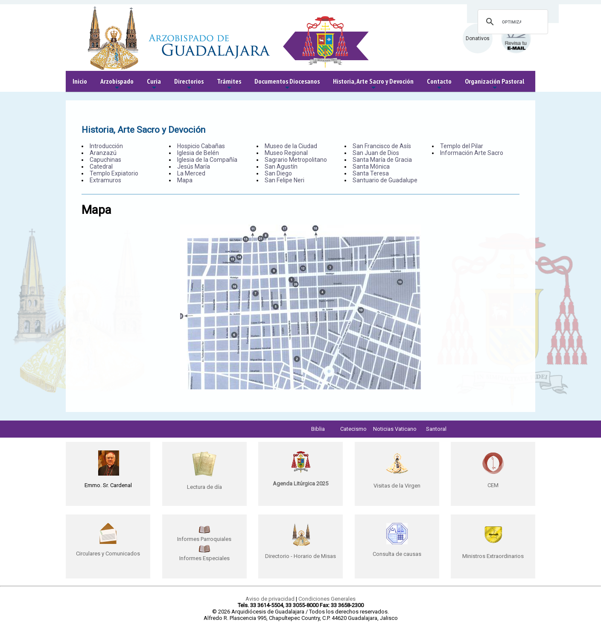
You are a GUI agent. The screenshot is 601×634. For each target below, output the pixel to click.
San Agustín (281, 166)
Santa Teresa (371, 173)
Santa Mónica (371, 166)
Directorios (189, 84)
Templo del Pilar (461, 146)
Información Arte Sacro (471, 152)
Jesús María (193, 166)
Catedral (101, 166)
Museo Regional (286, 152)
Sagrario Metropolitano (296, 159)
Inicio (80, 81)
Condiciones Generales (327, 599)
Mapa (185, 180)
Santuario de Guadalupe (385, 180)
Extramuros (105, 180)
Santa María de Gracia (382, 159)
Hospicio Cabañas (201, 146)
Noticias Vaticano (395, 429)
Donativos (478, 38)
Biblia (318, 429)
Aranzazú (103, 152)
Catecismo (353, 429)
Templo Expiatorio (114, 173)
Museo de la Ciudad (291, 146)
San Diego (278, 173)
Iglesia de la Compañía (207, 159)
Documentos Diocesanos (287, 84)
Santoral (436, 429)
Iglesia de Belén (198, 152)
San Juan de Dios (376, 152)
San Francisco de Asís (382, 146)
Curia (154, 84)
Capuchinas (105, 159)
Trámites (229, 84)
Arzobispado (117, 84)
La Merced (191, 173)
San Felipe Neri (284, 180)
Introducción (106, 146)
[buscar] (511, 22)
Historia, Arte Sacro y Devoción (373, 84)
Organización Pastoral (494, 84)
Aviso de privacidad (270, 599)
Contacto (439, 84)
